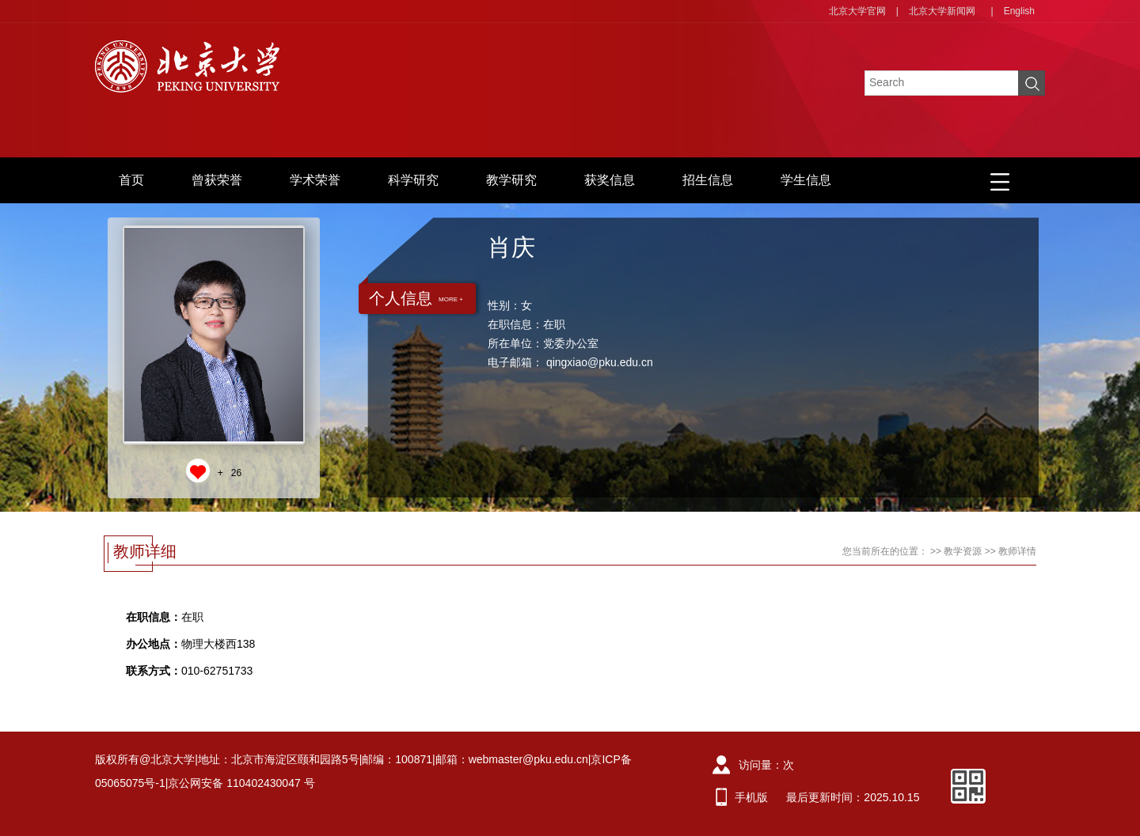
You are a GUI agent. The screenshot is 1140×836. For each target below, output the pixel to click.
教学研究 (511, 180)
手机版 (751, 797)
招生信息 (707, 180)
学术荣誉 (315, 180)
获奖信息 (609, 180)
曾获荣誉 (217, 180)
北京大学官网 (857, 11)
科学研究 (413, 180)
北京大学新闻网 (942, 11)
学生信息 (806, 180)
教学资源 (963, 551)
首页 (131, 180)
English (1019, 11)
